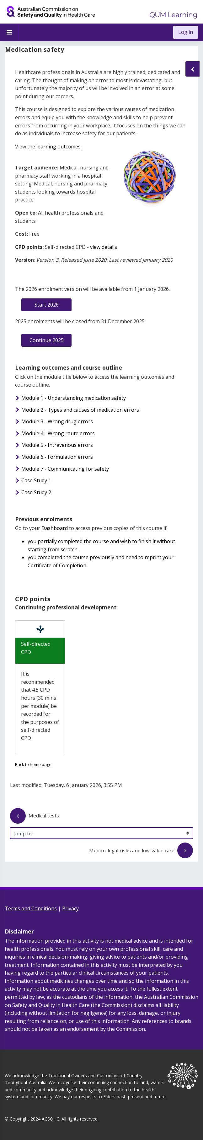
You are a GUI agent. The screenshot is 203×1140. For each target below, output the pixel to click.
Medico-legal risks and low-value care (141, 851)
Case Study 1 (36, 480)
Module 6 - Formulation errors (57, 456)
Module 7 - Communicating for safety (65, 468)
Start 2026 (47, 304)
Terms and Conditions (31, 908)
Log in (185, 32)
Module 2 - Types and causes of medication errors (80, 409)
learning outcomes (58, 146)
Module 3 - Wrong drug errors (57, 421)
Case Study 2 (36, 492)
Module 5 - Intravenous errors (57, 445)
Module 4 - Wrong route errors (58, 433)
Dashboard (54, 528)
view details (103, 247)
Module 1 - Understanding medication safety (73, 397)
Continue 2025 (46, 340)
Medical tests (34, 816)
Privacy (70, 908)
